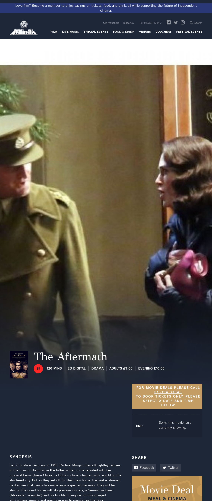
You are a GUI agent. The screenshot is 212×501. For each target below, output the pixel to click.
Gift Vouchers (111, 23)
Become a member (46, 5)
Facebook (144, 467)
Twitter (170, 467)
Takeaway (128, 23)
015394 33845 (150, 23)
